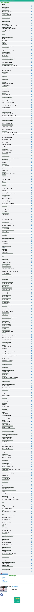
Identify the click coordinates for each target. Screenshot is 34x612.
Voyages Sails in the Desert (7, 11)
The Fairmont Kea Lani (6, 519)
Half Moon (4, 196)
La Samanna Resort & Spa (6, 421)
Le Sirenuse (4, 162)
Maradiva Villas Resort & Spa (7, 305)
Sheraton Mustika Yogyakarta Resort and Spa (10, 158)
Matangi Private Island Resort (7, 83)
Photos (3, 577)
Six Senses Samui (5, 475)
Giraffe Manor (4, 250)
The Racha (4, 485)
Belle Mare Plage (5, 292)
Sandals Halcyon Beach (6, 353)
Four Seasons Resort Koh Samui (8, 473)
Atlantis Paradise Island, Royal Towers (9, 28)
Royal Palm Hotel (5, 286)
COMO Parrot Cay (5, 488)
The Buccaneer (4, 548)
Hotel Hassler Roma (5, 176)
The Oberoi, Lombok (5, 155)
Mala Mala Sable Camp (6, 385)
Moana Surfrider (5, 527)
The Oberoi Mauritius (6, 302)
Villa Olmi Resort (5, 170)
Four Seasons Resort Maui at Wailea (8, 515)
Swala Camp (4, 451)
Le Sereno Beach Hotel (6, 418)
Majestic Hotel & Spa (6, 395)
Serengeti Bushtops (5, 448)
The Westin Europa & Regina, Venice (8, 193)
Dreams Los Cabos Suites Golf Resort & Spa (10, 317)
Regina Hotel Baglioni (6, 179)
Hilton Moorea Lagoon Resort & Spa (8, 113)
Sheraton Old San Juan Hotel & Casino (9, 335)
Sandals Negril (4, 211)
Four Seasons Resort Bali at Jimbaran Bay (9, 132)
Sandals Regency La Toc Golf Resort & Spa (10, 355)
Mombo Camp (4, 40)
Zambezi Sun (4, 560)
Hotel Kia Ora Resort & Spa (7, 126)
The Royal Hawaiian (5, 532)
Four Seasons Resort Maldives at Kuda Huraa (10, 271)
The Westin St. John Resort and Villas (9, 553)
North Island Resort (5, 371)
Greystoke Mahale (5, 435)
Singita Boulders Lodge (6, 387)
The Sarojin (4, 481)
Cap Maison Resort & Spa (6, 346)
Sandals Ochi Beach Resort (7, 219)
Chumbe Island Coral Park (6, 455)
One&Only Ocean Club (6, 30)
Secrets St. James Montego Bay (8, 203)
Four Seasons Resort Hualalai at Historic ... (9, 497)
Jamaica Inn (4, 217)
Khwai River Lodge (5, 38)
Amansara (4, 43)
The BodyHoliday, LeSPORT (7, 356)
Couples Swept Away (6, 209)
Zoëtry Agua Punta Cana (6, 70)
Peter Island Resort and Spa (7, 544)
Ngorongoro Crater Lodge (6, 438)
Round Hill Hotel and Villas (7, 198)
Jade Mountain (4, 348)
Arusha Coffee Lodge (6, 424)
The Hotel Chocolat (5, 358)
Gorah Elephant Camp (6, 380)
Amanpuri (4, 484)
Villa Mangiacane (5, 168)
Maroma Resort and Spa (6, 322)
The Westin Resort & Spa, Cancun (8, 311)
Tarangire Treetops (5, 452)
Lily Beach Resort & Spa (6, 262)
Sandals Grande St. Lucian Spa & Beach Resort (10, 351)
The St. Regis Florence (6, 165)
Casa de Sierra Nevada (6, 314)
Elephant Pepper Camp (6, 241)
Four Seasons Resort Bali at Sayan (8, 134)
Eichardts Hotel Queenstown (7, 325)
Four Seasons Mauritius (6, 280)
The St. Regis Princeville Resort (7, 508)
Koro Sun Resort (5, 88)
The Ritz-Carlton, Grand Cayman (8, 46)
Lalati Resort (4, 73)
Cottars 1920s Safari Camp (7, 239)
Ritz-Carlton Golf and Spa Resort (8, 225)
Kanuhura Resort (5, 265)
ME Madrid (4, 404)
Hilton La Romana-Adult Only (7, 62)
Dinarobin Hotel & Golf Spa (7, 289)
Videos (3, 578)
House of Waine (5, 252)
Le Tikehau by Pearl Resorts (7, 129)
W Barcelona (4, 397)
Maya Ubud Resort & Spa (6, 139)
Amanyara (4, 491)
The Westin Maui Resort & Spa (7, 522)
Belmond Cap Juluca (6, 5)
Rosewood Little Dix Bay (6, 542)
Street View (4, 581)
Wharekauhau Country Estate (7, 331)
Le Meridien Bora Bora (6, 107)
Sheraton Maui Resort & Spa (7, 517)
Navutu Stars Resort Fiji (6, 94)
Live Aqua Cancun (5, 309)
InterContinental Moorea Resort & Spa (9, 115)
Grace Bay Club (5, 493)
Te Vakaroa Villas (5, 55)
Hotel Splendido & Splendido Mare (8, 173)
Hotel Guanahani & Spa (6, 415)
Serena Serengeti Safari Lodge (7, 446)
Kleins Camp (4, 443)
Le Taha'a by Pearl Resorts (7, 123)
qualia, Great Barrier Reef (6, 17)
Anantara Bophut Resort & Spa (7, 472)
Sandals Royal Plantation (6, 221)
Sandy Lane (4, 33)
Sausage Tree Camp (5, 565)
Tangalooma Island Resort (6, 14)
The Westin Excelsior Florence (7, 167)
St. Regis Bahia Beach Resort (7, 337)
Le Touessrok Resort (5, 299)
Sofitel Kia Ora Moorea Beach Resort (8, 118)
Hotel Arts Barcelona (6, 392)
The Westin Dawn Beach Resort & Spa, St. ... (10, 377)
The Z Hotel (4, 459)
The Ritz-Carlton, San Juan (7, 339)
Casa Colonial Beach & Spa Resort (8, 58)
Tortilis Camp (4, 231)
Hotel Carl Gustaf (5, 413)
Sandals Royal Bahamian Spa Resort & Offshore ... (11, 25)
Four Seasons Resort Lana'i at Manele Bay (9, 511)
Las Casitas (4, 334)
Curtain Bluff (4, 8)
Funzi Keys (4, 234)
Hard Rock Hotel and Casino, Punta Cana (9, 65)
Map (3, 580)
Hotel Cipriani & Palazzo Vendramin (8, 188)
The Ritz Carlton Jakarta (6, 152)
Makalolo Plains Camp (6, 568)
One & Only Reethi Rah (6, 273)
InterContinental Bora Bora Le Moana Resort (10, 104)
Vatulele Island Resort (6, 80)
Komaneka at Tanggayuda (7, 137)
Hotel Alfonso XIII (5, 410)
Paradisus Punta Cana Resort (7, 67)
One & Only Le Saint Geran (7, 283)
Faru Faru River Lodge (6, 427)
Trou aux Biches (5, 296)
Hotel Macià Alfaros (5, 401)
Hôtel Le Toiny (4, 417)
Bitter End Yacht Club (6, 540)
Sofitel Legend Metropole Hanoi (8, 535)
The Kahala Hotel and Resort (7, 530)
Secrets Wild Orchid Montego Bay (8, 205)
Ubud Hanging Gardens (6, 144)
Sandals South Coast (6, 228)
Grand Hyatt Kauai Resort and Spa (8, 506)
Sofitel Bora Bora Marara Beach (7, 109)
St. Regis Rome (4, 181)
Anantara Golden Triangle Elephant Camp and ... (11, 469)
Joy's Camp (4, 255)
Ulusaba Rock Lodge (5, 389)
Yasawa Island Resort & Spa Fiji (7, 96)
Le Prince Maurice (5, 293)
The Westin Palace (5, 406)
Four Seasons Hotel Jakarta (7, 150)
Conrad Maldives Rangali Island (8, 260)
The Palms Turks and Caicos (7, 494)
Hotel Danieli (4, 190)
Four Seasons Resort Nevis (7, 343)
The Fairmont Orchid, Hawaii (7, 501)
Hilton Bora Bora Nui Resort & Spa (8, 102)
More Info (4, 582)
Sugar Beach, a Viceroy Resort (7, 360)
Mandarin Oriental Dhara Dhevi (7, 466)
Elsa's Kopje (4, 247)
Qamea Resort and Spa (6, 85)
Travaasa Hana (4, 524)
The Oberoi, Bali (5, 142)
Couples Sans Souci (5, 214)
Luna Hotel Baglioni (5, 192)
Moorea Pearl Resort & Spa (7, 117)
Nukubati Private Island (6, 91)
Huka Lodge (4, 328)
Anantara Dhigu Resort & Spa (7, 276)
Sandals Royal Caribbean (6, 201)
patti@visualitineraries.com (15, 586)
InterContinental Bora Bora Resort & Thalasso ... (10, 105)
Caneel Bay (4, 551)
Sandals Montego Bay (6, 200)
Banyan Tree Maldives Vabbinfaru (8, 268)
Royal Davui (4, 75)
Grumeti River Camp (5, 441)
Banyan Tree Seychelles (6, 368)
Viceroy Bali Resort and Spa (7, 146)
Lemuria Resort (4, 374)
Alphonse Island (5, 363)
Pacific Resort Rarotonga (6, 53)
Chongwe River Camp (6, 563)
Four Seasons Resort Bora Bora (7, 100)
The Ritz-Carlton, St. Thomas (7, 556)
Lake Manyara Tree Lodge (7, 430)
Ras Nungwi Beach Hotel (6, 457)
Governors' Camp (5, 243)
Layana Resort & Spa (6, 478)
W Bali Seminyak (5, 147)
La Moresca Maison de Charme (7, 184)
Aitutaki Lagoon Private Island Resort (9, 50)
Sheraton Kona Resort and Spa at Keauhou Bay (10, 499)
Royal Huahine (4, 121)
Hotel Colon (4, 393)
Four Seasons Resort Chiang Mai (8, 464)
